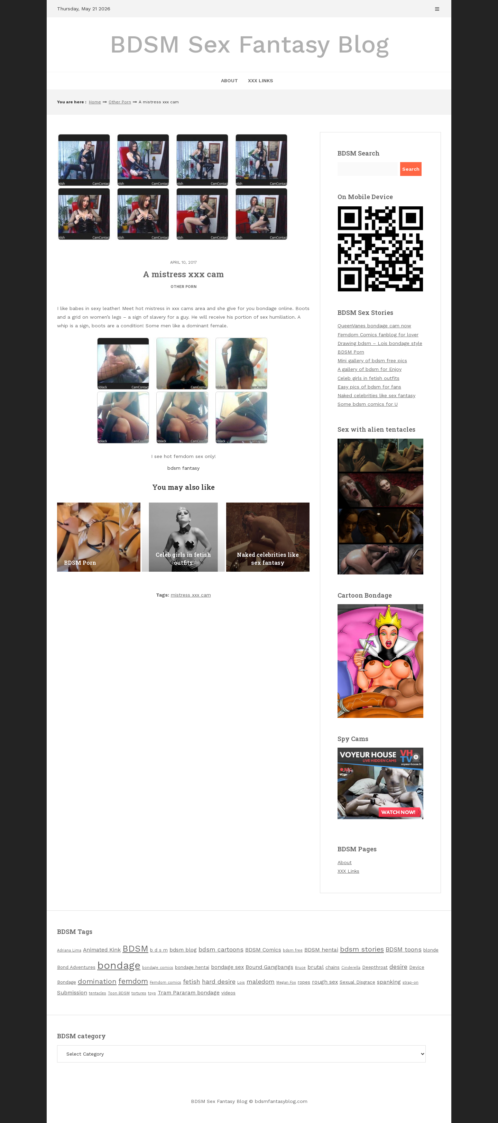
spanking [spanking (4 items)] (389, 982)
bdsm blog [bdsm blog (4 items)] (183, 949)
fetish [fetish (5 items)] (191, 981)
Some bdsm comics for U (368, 404)
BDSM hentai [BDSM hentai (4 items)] (321, 949)
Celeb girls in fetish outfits (368, 378)
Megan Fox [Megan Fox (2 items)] (286, 982)
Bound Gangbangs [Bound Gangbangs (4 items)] (269, 967)
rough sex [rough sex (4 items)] (325, 982)
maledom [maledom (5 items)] (261, 981)
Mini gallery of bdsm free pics (372, 360)
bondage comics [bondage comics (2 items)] (157, 967)
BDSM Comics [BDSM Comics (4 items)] (263, 949)
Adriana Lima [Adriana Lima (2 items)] (69, 950)
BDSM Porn (351, 352)
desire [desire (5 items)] (398, 966)
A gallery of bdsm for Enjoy (370, 369)
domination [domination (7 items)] (97, 981)
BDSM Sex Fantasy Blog (249, 44)
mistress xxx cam (191, 595)
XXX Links (260, 80)
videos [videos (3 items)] (228, 992)
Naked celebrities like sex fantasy (376, 395)
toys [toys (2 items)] (152, 993)
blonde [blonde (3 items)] (431, 950)
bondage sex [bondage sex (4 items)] (227, 967)
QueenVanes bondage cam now (374, 325)
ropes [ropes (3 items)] (304, 982)
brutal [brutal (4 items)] (315, 967)
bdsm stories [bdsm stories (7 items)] (362, 949)
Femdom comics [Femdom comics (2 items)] (165, 982)
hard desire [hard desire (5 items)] (219, 981)
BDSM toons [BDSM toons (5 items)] (404, 949)
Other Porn (120, 102)
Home (95, 102)
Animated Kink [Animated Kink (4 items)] (102, 949)
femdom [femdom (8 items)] (133, 981)
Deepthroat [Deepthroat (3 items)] (375, 967)
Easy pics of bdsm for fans (369, 387)
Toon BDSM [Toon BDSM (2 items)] (119, 993)
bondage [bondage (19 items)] (118, 965)
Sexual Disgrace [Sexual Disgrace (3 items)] (357, 982)
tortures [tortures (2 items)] (138, 993)
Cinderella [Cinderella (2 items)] (350, 967)
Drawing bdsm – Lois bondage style (380, 343)
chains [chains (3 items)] (332, 967)
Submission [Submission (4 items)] (72, 992)
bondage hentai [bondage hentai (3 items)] (192, 967)
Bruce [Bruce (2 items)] (300, 967)
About (229, 80)
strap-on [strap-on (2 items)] (410, 982)
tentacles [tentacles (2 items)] (97, 993)
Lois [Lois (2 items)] (241, 982)
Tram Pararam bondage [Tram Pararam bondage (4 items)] (189, 992)
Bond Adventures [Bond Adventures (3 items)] (76, 967)
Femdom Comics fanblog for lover (378, 334)
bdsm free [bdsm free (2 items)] (293, 950)
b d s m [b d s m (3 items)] (159, 950)
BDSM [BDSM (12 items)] (135, 949)
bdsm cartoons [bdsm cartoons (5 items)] (221, 949)
